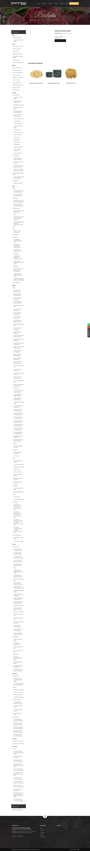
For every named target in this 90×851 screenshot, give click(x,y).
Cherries (15, 443)
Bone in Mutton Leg (17, 67)
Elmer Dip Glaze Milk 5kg (19, 325)
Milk (14, 228)
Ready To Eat (16, 654)
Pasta (14, 687)
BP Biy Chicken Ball (18, 183)
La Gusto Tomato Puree (18, 706)
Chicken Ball (16, 180)
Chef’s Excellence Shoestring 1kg (18, 630)
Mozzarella (15, 253)
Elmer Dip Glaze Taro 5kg (19, 306)
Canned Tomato (16, 699)
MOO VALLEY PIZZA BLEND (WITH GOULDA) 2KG (18, 270)
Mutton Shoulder (17, 82)
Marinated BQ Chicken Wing (18, 174)
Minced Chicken (17, 134)
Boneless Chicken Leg (19, 105)
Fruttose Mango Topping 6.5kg (17, 399)
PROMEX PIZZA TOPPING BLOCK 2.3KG (18, 275)
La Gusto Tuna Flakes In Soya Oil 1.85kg (19, 684)
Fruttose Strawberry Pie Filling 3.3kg (18, 425)
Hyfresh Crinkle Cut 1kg (18, 615)
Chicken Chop (17, 121)
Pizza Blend (15, 266)
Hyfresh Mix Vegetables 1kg (17, 644)
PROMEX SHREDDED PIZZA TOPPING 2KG (19, 279)
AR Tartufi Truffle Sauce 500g (18, 790)
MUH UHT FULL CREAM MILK (17, 231)
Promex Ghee (17, 496)
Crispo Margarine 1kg (18, 492)
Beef (13, 35)
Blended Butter (16, 208)
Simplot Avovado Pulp (18, 640)
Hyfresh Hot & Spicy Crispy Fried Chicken (18, 170)
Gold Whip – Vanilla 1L (19, 541)
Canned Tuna (16, 676)
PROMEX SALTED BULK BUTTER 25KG (18, 205)
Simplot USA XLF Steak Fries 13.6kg (18, 576)
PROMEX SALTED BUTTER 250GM (18, 195)
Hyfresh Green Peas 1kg (18, 651)
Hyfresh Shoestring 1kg (18, 618)
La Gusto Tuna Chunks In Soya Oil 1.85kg (18, 680)
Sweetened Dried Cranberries (18, 453)
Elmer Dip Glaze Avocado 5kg (17, 291)
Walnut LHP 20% (18, 472)
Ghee (14, 494)
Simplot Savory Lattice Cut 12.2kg (18, 583)
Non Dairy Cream (17, 535)
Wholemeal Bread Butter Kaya (18, 666)
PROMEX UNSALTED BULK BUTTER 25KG (19, 201)
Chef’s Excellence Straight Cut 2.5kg (18, 634)
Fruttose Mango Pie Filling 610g (18, 436)
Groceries (70, 33)
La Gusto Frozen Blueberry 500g (17, 553)
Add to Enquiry (60, 40)
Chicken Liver (17, 137)
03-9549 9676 (20, 836)
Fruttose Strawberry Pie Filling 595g (18, 429)
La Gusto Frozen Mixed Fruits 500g (18, 561)
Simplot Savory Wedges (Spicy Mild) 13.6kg (18, 572)
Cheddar (15, 237)
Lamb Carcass (16, 60)
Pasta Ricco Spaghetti (19, 689)
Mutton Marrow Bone (18, 72)
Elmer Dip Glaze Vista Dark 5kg (19, 340)
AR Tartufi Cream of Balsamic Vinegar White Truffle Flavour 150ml (19, 795)
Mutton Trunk (16, 80)
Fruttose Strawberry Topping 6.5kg (18, 391)
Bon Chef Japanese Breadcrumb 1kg (18, 724)
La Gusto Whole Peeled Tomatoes (18, 702)
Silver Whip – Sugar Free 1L (18, 538)
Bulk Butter (16, 198)
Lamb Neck (15, 51)
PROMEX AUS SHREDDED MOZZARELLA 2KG (18, 257)
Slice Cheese (16, 234)
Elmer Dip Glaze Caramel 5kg (17, 313)
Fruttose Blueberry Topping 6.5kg (18, 395)
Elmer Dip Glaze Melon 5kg (17, 310)
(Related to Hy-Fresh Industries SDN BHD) (22, 829)
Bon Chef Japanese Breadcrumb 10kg (18, 728)
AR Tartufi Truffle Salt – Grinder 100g (18, 761)
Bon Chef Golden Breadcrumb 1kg (18, 735)
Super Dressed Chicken (17, 150)
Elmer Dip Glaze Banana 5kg (17, 298)
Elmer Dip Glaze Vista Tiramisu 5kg (19, 344)
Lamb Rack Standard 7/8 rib (18, 57)
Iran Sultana (16, 456)
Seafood (14, 738)
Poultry (14, 92)
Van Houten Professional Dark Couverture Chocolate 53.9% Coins (18, 514)
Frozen (14, 544)
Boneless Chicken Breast (18, 108)
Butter (14, 188)
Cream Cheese (16, 282)
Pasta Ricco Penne (18, 694)
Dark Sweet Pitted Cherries (18, 446)
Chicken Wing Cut (18, 123)
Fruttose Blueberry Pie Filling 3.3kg (18, 414)
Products (50, 3)
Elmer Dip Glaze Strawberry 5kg (17, 302)
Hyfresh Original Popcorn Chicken (18, 159)
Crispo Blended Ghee (19, 499)
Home (38, 3)
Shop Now (74, 3)
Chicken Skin (17, 144)
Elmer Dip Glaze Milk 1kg (19, 381)
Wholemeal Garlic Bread (18, 662)
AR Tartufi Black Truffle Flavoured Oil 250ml (19, 765)
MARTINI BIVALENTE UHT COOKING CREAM (19, 218)
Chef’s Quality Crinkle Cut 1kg (19, 622)
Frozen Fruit (16, 546)
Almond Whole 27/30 (19, 464)
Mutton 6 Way (16, 89)
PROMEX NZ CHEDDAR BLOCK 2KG (18, 241)
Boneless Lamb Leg (17, 53)
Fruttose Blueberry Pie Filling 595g (18, 433)
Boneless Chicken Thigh (18, 98)
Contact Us (62, 3)
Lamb (13, 44)
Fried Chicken (16, 155)
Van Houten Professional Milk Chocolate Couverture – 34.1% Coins (18, 530)
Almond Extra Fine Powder (18, 482)
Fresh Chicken (16, 95)
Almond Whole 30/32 (19, 467)
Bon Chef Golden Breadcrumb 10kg (18, 731)
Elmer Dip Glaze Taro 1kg (19, 366)
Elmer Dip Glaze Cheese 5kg (17, 317)
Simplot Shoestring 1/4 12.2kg (19, 591)
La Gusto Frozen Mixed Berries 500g (18, 557)
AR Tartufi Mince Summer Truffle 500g (19, 786)
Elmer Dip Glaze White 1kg (17, 370)
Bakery (65, 33)
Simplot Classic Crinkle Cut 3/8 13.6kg (19, 587)
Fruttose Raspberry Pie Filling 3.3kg (18, 421)
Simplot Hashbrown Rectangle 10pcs (18, 602)
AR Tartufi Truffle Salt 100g (18, 757)
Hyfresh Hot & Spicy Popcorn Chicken (18, 166)
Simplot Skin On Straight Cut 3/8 (17, 608)
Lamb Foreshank (17, 49)
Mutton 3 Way (16, 87)
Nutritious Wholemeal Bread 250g (18, 658)
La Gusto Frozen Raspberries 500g (18, 565)
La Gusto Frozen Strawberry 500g (18, 549)
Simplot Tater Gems (18, 605)
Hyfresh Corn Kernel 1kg (18, 647)
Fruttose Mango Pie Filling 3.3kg (18, 406)
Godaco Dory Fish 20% (18, 743)
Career (56, 3)
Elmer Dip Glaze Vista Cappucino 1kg (19, 385)
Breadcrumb (16, 717)
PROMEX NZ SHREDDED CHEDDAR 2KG (17, 246)
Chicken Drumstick (18, 147)
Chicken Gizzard (17, 153)
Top (45, 816)
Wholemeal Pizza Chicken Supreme (18, 670)
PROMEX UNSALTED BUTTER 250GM (19, 191)
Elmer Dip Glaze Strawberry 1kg (17, 362)
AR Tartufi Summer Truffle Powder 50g (18, 769)
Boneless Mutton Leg (18, 84)
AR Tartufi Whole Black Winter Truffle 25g (18, 774)
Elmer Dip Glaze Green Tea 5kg (17, 321)
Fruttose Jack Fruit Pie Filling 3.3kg (18, 410)
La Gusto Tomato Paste (18, 714)
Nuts (62, 33)
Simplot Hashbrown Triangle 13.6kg (18, 598)
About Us (44, 3)
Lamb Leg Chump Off (18, 46)
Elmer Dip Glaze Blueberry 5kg (17, 294)
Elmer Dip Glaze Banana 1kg (17, 359)
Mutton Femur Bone (18, 77)
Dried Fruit (15, 449)
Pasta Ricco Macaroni (19, 697)
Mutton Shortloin (17, 70)
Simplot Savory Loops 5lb (19, 580)
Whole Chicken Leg (18, 118)
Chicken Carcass (17, 132)
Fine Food (14, 746)
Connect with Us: (73, 849)
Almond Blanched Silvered (18, 479)
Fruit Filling (15, 388)
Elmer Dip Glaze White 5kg (17, 332)
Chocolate (15, 501)
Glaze (14, 287)
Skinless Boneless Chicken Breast (18, 112)
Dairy (13, 186)
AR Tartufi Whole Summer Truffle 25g (18, 782)
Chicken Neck (17, 142)
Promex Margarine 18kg (18, 489)
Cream (14, 214)
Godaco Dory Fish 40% (18, 741)
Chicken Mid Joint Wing (18, 126)
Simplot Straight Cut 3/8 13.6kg (18, 595)
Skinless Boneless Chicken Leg (18, 102)
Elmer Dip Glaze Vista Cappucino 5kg (19, 336)
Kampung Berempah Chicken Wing (19, 177)
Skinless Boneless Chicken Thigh (18, 115)
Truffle (14, 748)
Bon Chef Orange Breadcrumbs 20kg (18, 720)
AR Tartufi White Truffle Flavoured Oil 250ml (19, 753)
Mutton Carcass (16, 75)
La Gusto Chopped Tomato (18, 710)
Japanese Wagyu (17, 37)
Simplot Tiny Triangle (19, 611)
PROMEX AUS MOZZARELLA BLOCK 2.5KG (19, 262)
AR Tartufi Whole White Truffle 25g (18, 778)
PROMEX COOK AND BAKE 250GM (19, 211)
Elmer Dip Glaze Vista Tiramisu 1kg (19, 347)
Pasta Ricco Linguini (18, 692)
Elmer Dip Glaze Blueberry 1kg (17, 355)
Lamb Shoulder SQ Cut (18, 62)
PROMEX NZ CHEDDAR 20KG (17, 250)
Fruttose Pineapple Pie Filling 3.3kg (18, 418)
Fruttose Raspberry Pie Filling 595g (18, 440)
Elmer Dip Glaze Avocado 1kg (17, 351)
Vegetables (15, 636)
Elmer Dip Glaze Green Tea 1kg (17, 377)
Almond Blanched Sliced (18, 475)
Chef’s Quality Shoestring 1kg (17, 626)
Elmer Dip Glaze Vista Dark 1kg (19, 374)
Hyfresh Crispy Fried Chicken (18, 162)
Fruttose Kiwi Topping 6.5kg (19, 403)
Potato (14, 567)
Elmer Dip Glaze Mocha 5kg (17, 328)
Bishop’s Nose (17, 139)
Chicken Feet (17, 129)
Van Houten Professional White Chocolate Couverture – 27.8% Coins (18, 522)
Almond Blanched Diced (18, 461)
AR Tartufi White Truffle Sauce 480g (18, 800)
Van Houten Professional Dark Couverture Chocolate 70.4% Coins (18, 507)
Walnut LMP (17, 469)
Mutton (14, 65)
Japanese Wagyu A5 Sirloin (18, 40)
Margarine (15, 485)
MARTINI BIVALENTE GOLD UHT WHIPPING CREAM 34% (19, 224)
